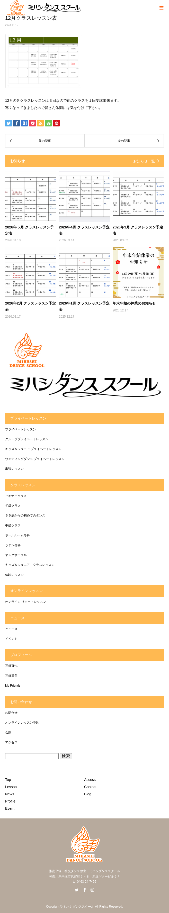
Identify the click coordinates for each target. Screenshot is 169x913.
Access (90, 780)
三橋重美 (11, 676)
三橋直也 (11, 666)
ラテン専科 (13, 545)
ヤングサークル (16, 555)
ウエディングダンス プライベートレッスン (35, 459)
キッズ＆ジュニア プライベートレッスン (33, 449)
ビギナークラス (16, 496)
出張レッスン (14, 469)
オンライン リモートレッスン (25, 602)
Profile (10, 801)
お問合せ (11, 713)
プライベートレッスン (20, 429)
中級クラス (13, 525)
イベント (11, 639)
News (9, 794)
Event (9, 808)
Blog (87, 794)
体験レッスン (14, 575)
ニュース (11, 629)
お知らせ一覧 (144, 161)
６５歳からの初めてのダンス (25, 515)
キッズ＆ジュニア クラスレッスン (30, 565)
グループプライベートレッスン (26, 439)
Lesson (11, 787)
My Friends (12, 685)
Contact (90, 787)
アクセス (11, 742)
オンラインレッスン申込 (22, 722)
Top (8, 780)
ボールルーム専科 (17, 535)
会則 (8, 732)
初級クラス (13, 506)
